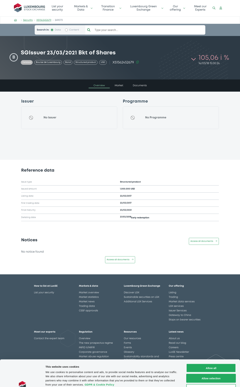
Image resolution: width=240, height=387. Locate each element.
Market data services (182, 302)
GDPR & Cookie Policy (99, 360)
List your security (57, 8)
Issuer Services (178, 311)
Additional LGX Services (138, 302)
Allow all (211, 344)
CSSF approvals (88, 311)
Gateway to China (180, 315)
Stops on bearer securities (184, 320)
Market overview (89, 293)
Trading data (87, 306)
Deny (211, 364)
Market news (87, 302)
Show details (182, 380)
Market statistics (89, 297)
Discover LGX (131, 293)
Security (28, 20)
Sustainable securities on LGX (141, 297)
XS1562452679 (43, 20)
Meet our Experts (200, 8)
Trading (173, 297)
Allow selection (211, 354)
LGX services (176, 306)
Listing (172, 293)
